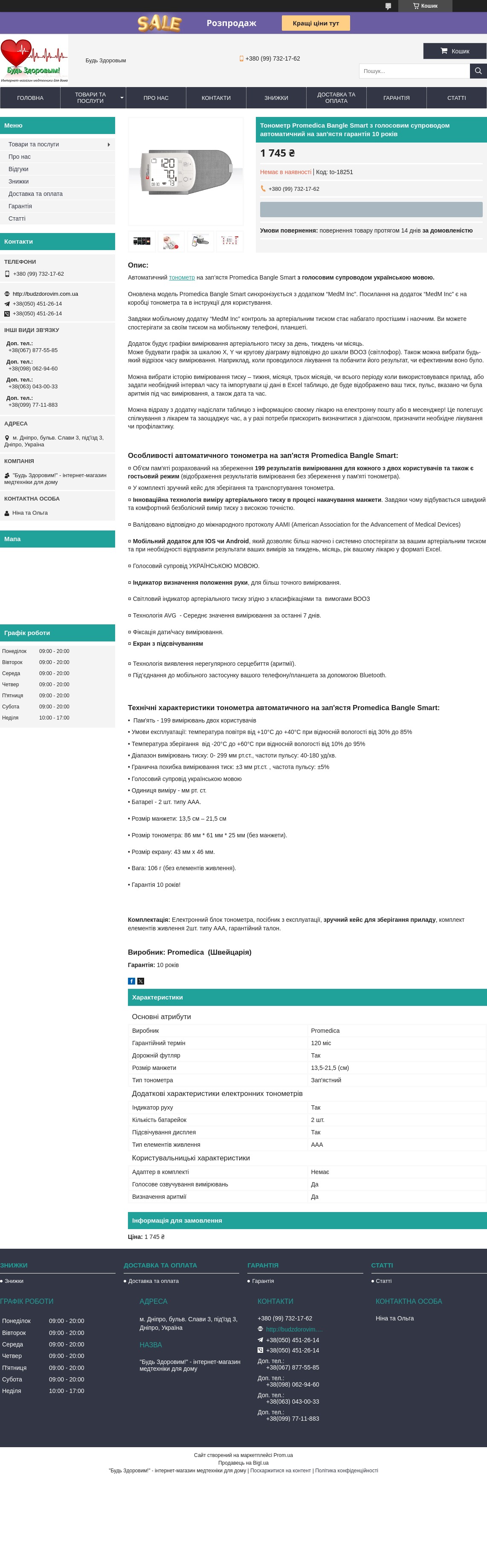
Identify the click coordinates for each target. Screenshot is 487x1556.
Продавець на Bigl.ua (243, 1463)
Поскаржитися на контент (280, 1471)
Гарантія (396, 98)
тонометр (182, 277)
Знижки (276, 98)
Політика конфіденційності (346, 1471)
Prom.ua (283, 1455)
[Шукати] (478, 71)
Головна (30, 98)
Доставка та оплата (337, 97)
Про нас (156, 98)
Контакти (216, 98)
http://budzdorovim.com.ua (45, 294)
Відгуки (19, 169)
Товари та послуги (90, 97)
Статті (456, 98)
